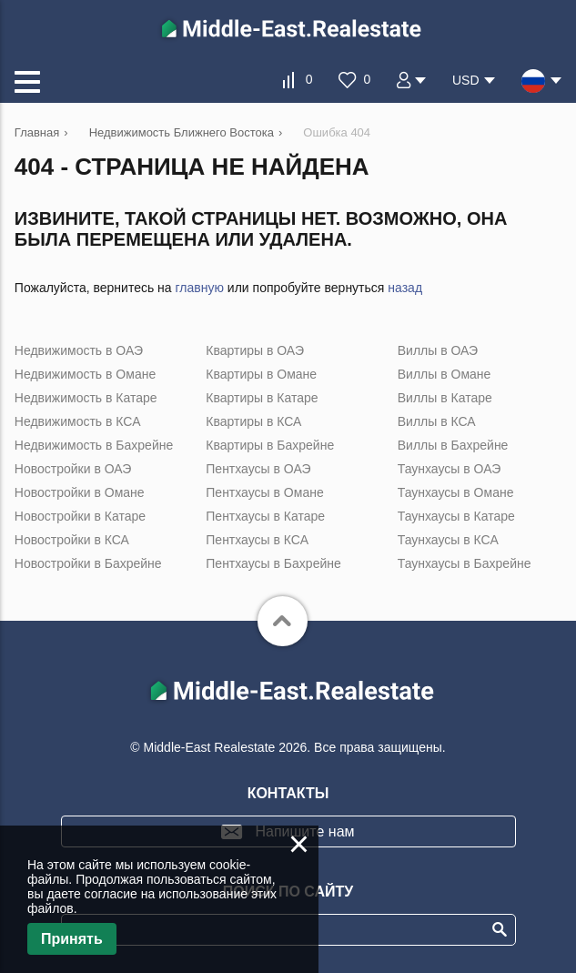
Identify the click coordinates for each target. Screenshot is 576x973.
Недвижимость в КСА (78, 421)
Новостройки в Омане (80, 492)
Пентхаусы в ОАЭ (258, 468)
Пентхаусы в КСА (257, 539)
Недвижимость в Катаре (86, 397)
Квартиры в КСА (253, 421)
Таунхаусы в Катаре (456, 516)
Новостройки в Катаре (80, 516)
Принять (72, 939)
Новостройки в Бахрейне (88, 563)
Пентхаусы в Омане (264, 492)
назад (405, 287)
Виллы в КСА (437, 421)
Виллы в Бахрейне (453, 445)
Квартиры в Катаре (262, 397)
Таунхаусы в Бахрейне (464, 563)
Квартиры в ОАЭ (255, 350)
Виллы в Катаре (445, 397)
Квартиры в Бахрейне (270, 445)
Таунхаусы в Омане (456, 492)
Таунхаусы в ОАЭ (449, 468)
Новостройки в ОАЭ (73, 468)
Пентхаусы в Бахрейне (273, 563)
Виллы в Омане (444, 374)
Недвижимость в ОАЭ (79, 350)
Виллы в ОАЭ (438, 350)
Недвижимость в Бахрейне (94, 445)
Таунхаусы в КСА (448, 539)
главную (200, 287)
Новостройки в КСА (72, 539)
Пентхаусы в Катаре (265, 516)
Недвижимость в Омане (85, 374)
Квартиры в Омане (261, 374)
